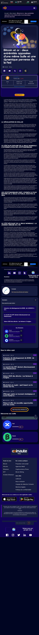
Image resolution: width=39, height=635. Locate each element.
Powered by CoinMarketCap (19, 86)
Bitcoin (5, 464)
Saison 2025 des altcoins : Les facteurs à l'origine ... (18, 321)
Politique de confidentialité (23, 489)
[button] (35, 300)
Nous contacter (20, 481)
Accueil (6, 13)
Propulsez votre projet (22, 464)
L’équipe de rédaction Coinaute (25, 484)
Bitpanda (14, 436)
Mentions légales (20, 487)
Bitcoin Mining (20, 472)
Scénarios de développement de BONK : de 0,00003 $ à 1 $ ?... (18, 358)
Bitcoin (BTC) (16, 77)
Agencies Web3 (20, 466)
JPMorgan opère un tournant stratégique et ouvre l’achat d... (19, 394)
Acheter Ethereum (8, 474)
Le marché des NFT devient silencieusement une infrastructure (19, 367)
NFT (4, 472)
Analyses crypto (5, 416)
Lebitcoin (18, 478)
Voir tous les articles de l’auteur (19, 292)
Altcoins (5, 466)
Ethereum (6, 469)
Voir (21, 427)
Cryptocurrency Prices (22, 469)
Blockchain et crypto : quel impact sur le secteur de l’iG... (18, 385)
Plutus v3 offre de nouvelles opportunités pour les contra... (18, 403)
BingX (13, 423)
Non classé (13, 13)
